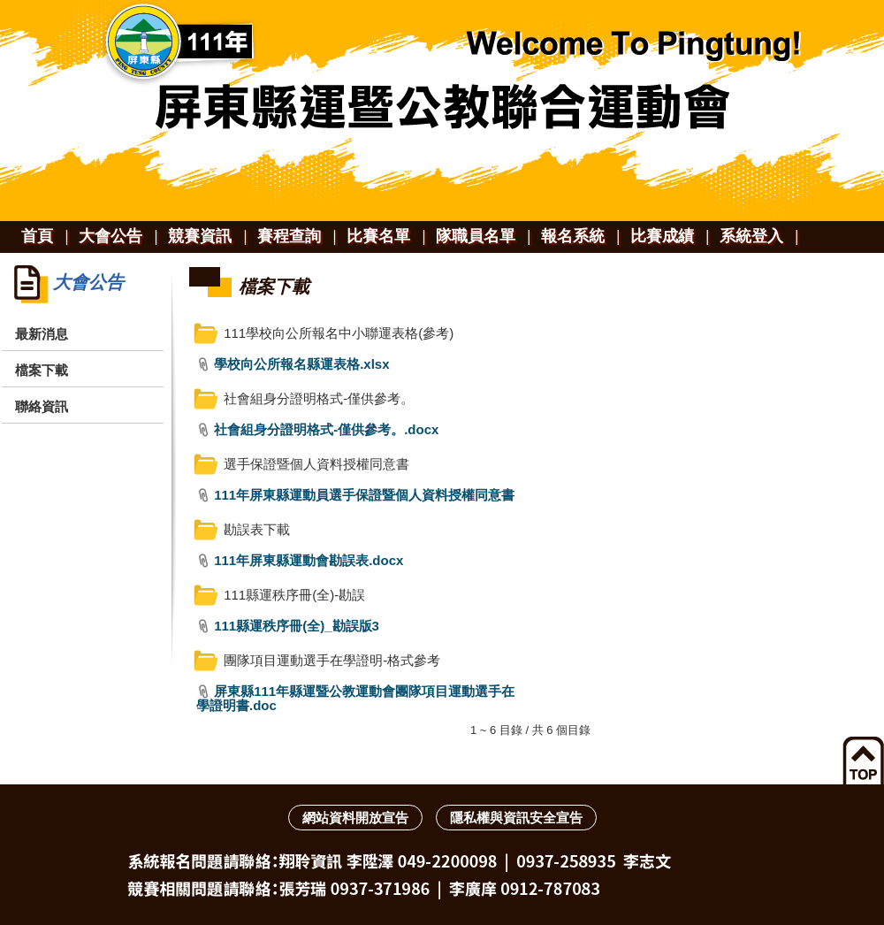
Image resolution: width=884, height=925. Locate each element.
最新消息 (41, 333)
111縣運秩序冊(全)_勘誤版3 (296, 625)
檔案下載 (41, 370)
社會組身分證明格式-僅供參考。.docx (326, 429)
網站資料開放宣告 (355, 817)
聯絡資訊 (41, 406)
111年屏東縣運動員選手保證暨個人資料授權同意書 (364, 494)
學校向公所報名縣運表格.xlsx (301, 363)
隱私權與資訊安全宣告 (516, 817)
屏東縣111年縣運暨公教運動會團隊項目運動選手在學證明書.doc (355, 698)
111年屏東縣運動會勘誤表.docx (308, 560)
